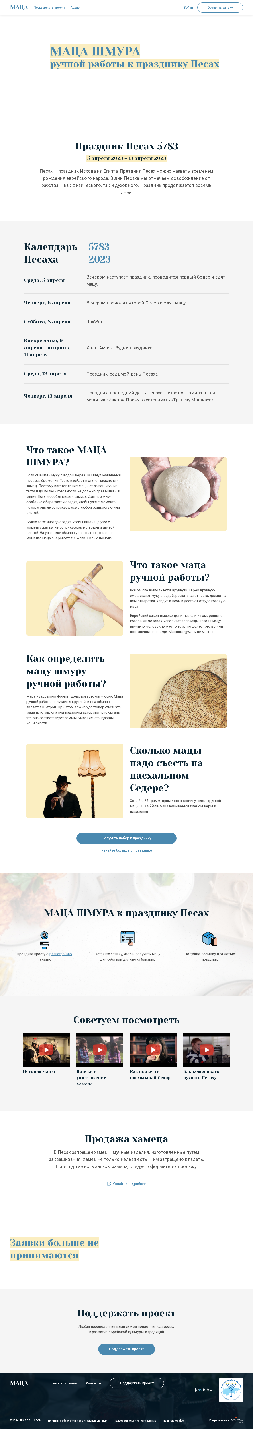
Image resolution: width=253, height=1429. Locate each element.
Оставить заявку (220, 7)
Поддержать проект (126, 1349)
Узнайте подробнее (126, 1184)
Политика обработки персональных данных (77, 1420)
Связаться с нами (63, 1383)
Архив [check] (75, 7)
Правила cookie (173, 1420)
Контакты (93, 1383)
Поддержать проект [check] (49, 7)
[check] (19, 8)
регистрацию (60, 954)
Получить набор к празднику (126, 838)
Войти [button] (188, 7)
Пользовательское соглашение (135, 1420)
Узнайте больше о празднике (126, 850)
